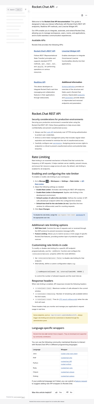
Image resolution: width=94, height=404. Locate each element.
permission (79, 215)
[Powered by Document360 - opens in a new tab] (15, 397)
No (69, 392)
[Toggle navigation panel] (29, 11)
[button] (14, 9)
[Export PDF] (82, 15)
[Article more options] (86, 15)
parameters (69, 98)
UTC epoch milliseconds (68, 299)
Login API (49, 132)
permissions (57, 143)
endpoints (81, 95)
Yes (59, 392)
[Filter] (25, 9)
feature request (81, 381)
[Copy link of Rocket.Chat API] (56, 7)
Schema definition (68, 87)
